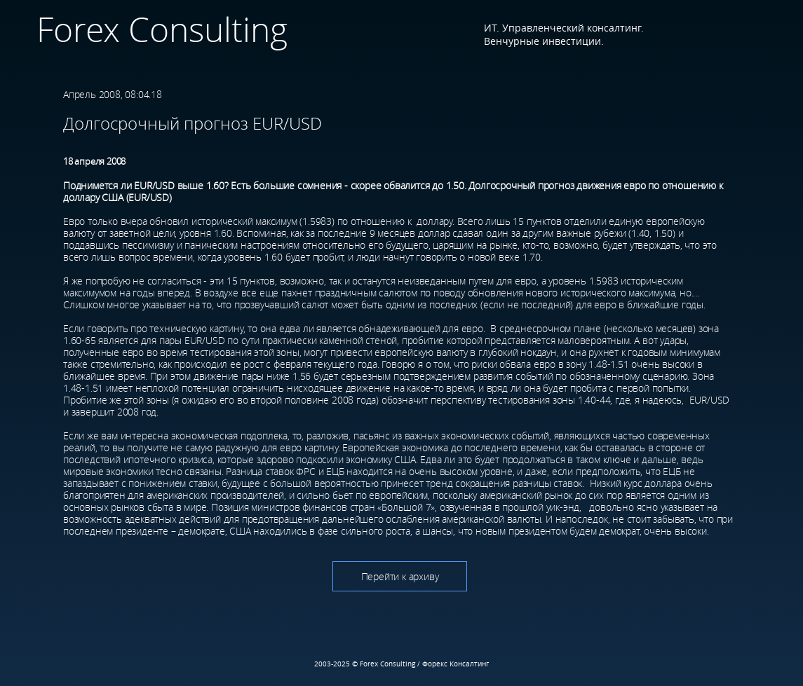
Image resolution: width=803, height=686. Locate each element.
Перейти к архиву (400, 576)
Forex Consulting (158, 29)
